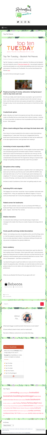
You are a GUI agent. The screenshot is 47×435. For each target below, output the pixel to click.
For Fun (7, 294)
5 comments (8, 296)
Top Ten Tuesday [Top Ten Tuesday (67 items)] (24, 413)
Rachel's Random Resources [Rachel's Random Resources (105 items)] (23, 408)
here (9, 70)
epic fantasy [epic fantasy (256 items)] (17, 403)
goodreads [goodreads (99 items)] (20, 405)
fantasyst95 (20, 59)
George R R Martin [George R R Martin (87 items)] (14, 405)
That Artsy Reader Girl (24, 64)
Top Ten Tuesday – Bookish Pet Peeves (20, 56)
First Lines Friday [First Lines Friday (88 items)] (6, 405)
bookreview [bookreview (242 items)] (6, 399)
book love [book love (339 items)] (37, 396)
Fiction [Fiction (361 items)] (39, 403)
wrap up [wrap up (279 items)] (40, 413)
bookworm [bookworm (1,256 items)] (35, 399)
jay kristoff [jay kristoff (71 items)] (38, 405)
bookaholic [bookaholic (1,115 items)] (8, 396)
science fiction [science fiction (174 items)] (13, 410)
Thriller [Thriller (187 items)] (19, 413)
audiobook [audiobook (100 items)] (21, 392)
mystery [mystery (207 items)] (7, 408)
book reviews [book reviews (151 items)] (21, 399)
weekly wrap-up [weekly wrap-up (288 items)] (33, 413)
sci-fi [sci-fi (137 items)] (8, 410)
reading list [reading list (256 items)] (37, 408)
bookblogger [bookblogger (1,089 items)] (28, 396)
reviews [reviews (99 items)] (5, 410)
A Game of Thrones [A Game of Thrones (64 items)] (6, 392)
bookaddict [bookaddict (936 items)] (34, 392)
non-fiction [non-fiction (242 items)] (13, 408)
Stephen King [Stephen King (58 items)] (25, 410)
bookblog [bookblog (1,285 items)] (17, 396)
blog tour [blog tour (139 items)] (26, 392)
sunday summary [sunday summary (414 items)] (34, 410)
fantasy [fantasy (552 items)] (24, 403)
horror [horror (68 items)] (35, 405)
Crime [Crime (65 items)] (12, 403)
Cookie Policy (27, 432)
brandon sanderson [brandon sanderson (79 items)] (7, 403)
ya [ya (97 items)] (3, 415)
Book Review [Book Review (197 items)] (14, 399)
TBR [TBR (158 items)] (15, 413)
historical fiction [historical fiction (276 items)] (28, 405)
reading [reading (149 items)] (32, 408)
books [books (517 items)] (28, 400)
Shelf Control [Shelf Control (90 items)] (20, 410)
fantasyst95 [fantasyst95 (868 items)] (32, 403)
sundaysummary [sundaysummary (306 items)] (8, 413)
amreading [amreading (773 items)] (14, 392)
